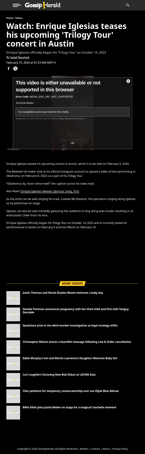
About (106, 448)
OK (72, 143)
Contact (95, 448)
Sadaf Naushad (19, 57)
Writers (84, 448)
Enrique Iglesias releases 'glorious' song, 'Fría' (49, 191)
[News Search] (127, 5)
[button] (17, 5)
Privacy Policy (120, 448)
